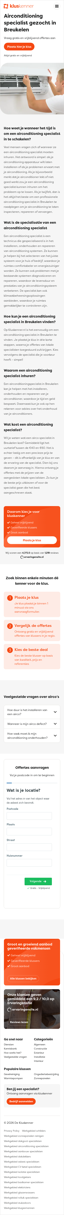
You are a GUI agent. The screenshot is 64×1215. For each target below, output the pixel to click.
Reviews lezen (19, 1022)
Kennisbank (10, 1048)
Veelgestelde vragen (15, 1056)
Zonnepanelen (42, 1078)
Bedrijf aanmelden (21, 1101)
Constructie (40, 1048)
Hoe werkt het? (12, 1052)
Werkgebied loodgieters (17, 1177)
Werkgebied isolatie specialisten (22, 1171)
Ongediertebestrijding (46, 1074)
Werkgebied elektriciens (17, 1187)
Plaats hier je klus (19, 47)
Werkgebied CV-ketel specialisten (22, 1166)
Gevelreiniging (12, 1074)
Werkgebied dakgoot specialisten (23, 1141)
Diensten (9, 1044)
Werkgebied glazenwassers (19, 1192)
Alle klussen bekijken (23, 978)
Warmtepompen (13, 1078)
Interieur (38, 1060)
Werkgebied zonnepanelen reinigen (24, 1135)
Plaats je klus (32, 540)
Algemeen (39, 1044)
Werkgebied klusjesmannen (19, 1208)
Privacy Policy (11, 1130)
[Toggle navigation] (56, 6)
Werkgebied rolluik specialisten (21, 1197)
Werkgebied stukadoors (17, 1202)
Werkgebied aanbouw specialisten (23, 1151)
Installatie (39, 1056)
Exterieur (39, 1052)
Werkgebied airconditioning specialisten (26, 1146)
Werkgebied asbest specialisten (21, 1161)
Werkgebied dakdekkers (17, 1156)
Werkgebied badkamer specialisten (24, 1182)
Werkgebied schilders (34, 1130)
